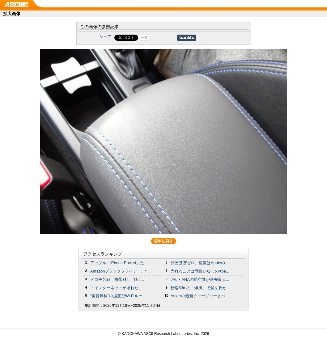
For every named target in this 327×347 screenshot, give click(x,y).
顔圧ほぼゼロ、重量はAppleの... (199, 262)
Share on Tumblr (186, 38)
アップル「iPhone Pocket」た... (118, 262)
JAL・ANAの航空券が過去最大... (200, 279)
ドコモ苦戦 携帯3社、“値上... (117, 279)
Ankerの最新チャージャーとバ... (200, 296)
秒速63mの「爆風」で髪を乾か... (200, 288)
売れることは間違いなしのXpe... (200, 271)
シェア (105, 36)
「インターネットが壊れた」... (118, 288)
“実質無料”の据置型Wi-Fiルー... (118, 296)
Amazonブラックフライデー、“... (120, 271)
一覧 (144, 38)
